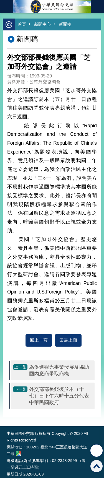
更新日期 (14, 474)
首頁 (22, 24)
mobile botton (6, 6)
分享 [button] (96, 450)
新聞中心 (42, 24)
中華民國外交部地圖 (18, 453)
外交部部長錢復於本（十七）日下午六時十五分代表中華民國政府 (59, 395)
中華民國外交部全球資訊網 (52, 6)
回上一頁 (39, 340)
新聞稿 (65, 24)
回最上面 (68, 340)
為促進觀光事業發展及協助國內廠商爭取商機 (59, 370)
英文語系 (97, 6)
